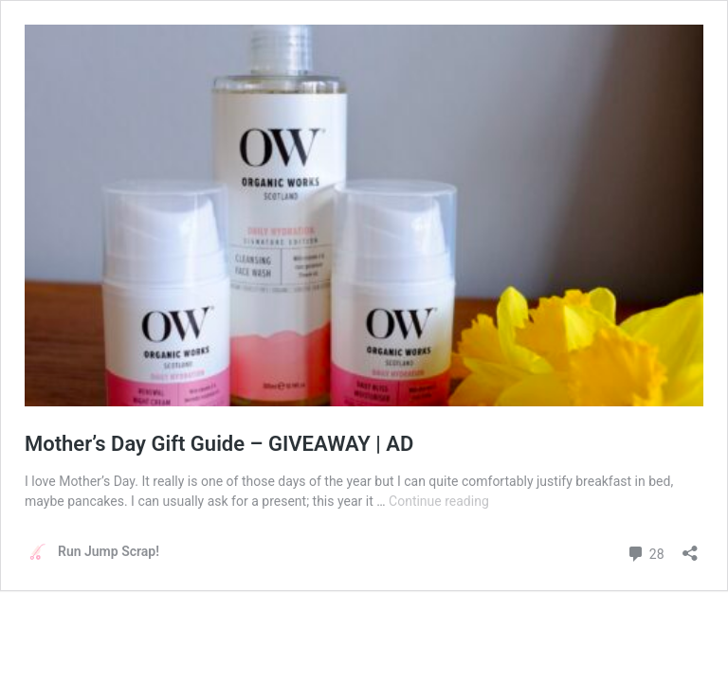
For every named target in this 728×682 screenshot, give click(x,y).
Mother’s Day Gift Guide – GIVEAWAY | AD (219, 444)
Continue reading (439, 501)
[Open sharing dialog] (690, 547)
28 (645, 552)
